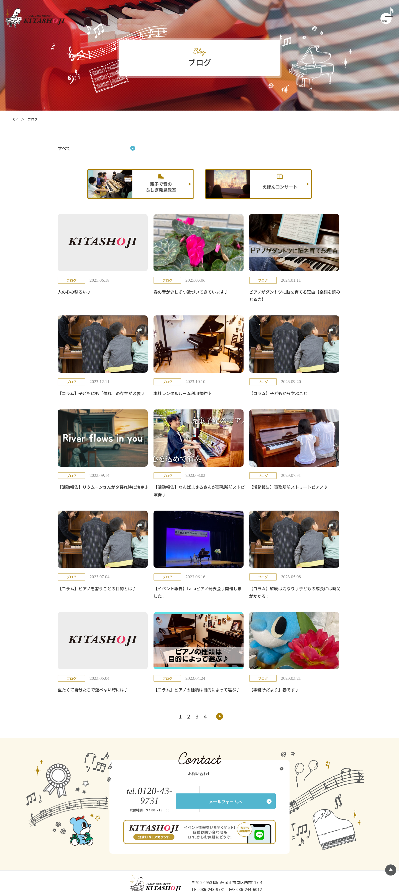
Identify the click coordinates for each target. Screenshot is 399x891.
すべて (64, 148)
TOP (14, 119)
